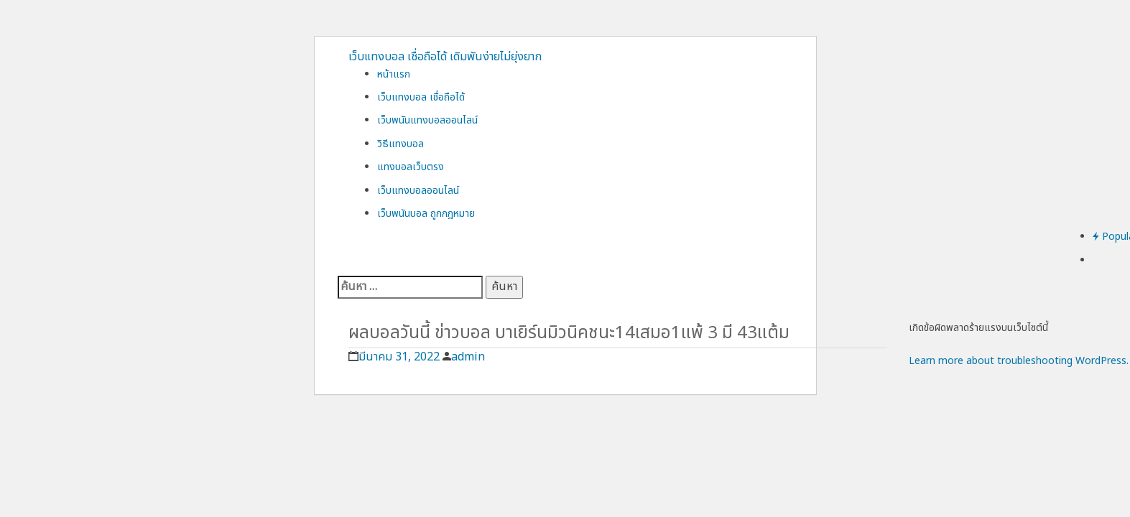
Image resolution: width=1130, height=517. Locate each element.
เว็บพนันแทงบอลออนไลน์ (427, 120)
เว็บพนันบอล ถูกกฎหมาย (426, 213)
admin (468, 356)
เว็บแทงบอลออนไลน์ (418, 190)
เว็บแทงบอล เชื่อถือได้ (421, 97)
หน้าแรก (393, 74)
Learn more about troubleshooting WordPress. (1019, 360)
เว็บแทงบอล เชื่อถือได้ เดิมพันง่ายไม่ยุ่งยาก (445, 56)
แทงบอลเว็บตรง (410, 166)
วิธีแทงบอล (400, 144)
